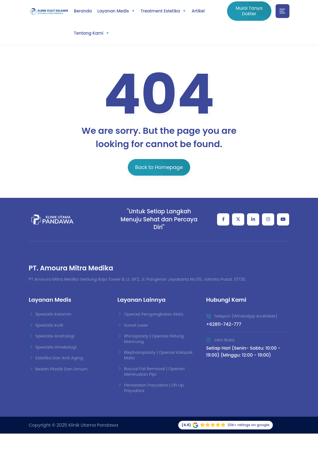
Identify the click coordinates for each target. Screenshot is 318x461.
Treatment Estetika (160, 11)
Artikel (198, 11)
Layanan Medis (113, 11)
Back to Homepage (159, 167)
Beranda (83, 11)
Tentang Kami (88, 33)
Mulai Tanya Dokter (249, 11)
